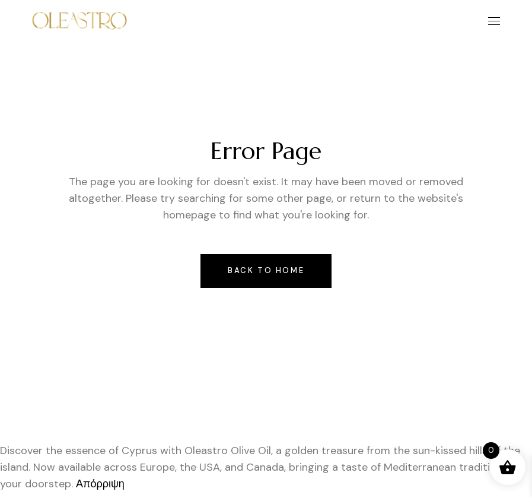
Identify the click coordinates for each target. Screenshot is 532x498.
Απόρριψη (100, 484)
